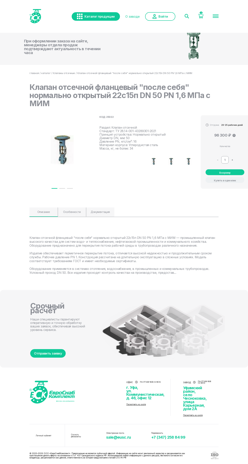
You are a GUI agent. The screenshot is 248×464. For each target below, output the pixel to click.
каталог (46, 73)
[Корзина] (200, 17)
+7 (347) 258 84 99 (168, 437)
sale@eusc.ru (118, 437)
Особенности (72, 211)
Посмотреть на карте (136, 404)
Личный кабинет (43, 435)
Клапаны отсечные (64, 73)
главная (34, 73)
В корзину (225, 172)
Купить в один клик (225, 180)
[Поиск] (187, 16)
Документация (100, 211)
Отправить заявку (48, 353)
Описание (43, 211)
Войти (160, 16)
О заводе (132, 16)
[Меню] (216, 16)
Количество (225, 146)
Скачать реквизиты (76, 435)
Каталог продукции (96, 16)
